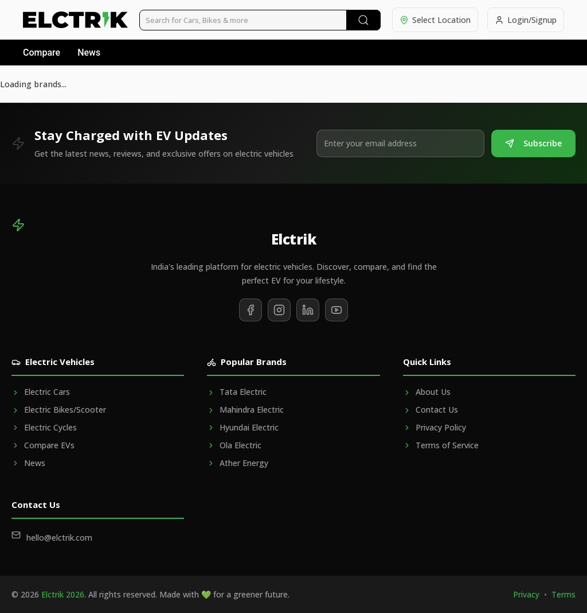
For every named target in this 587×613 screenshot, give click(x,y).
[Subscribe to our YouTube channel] (336, 309)
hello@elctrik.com (59, 537)
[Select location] (435, 19)
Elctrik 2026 (62, 594)
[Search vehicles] (260, 20)
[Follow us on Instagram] (279, 309)
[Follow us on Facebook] (250, 309)
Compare (41, 52)
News (88, 52)
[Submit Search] (363, 20)
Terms (563, 594)
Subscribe (533, 143)
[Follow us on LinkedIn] (307, 309)
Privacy (526, 594)
